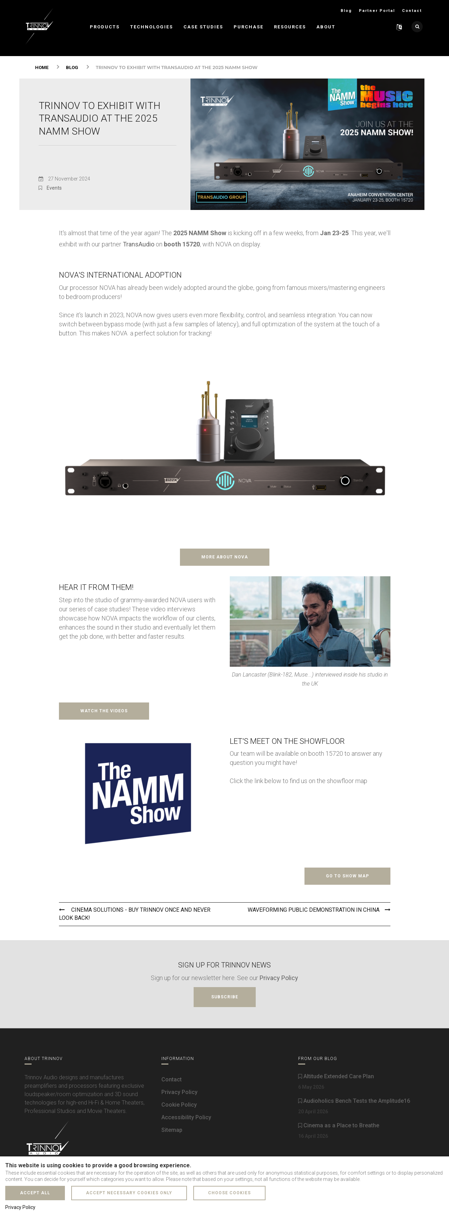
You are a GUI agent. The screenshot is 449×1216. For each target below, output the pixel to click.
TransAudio (138, 244)
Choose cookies (229, 1192)
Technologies (151, 26)
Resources (290, 26)
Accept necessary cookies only (129, 1192)
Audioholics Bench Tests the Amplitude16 (354, 1101)
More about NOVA (224, 557)
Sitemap (171, 1130)
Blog (346, 10)
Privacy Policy (279, 977)
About (325, 26)
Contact (412, 10)
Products (105, 26)
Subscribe (224, 996)
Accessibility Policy (186, 1117)
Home (41, 67)
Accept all (35, 1192)
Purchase (248, 26)
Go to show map (347, 876)
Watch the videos (104, 710)
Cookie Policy (179, 1104)
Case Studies (203, 26)
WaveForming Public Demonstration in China (319, 909)
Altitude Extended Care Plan (336, 1076)
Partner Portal (377, 10)
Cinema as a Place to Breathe (338, 1125)
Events (54, 188)
